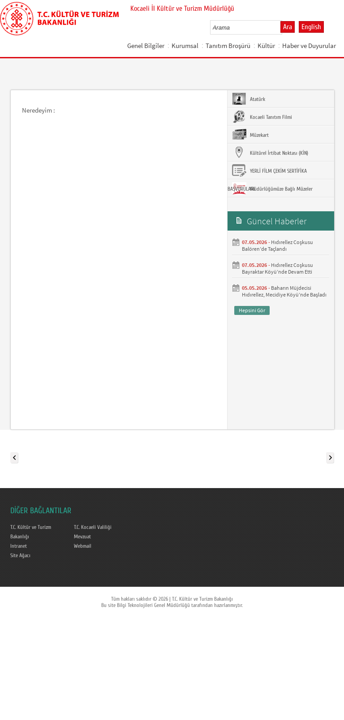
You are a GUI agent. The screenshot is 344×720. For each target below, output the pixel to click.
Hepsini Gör (252, 310)
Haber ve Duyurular (309, 45)
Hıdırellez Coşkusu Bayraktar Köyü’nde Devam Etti (277, 268)
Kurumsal (185, 45)
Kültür (266, 45)
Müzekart (250, 134)
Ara (287, 27)
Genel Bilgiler (145, 45)
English (311, 27)
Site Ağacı (20, 555)
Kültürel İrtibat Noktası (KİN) (270, 152)
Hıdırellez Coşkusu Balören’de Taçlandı (277, 245)
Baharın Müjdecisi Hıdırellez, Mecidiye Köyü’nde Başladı (284, 291)
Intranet (18, 546)
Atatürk (248, 98)
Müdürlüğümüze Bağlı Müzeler (272, 188)
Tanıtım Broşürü (228, 45)
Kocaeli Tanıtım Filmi (262, 116)
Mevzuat (82, 536)
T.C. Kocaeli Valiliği (93, 527)
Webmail (82, 546)
